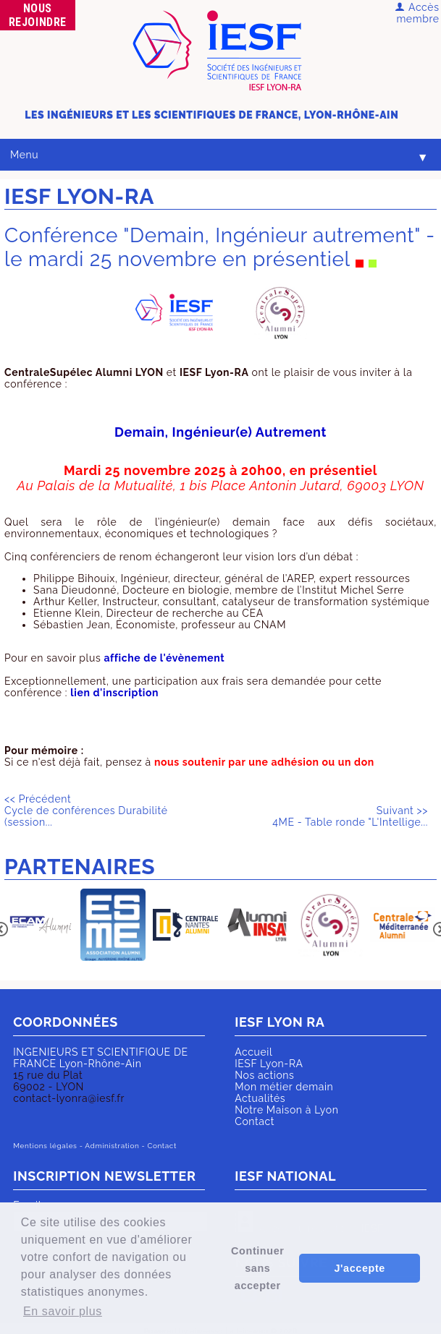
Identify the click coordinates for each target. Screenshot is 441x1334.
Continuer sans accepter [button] (257, 1268)
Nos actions (264, 1075)
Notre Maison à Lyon (286, 1110)
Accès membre (417, 13)
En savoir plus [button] (62, 1311)
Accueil (253, 1052)
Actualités (260, 1098)
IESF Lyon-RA (269, 1063)
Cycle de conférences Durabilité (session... (85, 810)
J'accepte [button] (359, 1268)
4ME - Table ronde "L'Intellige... (350, 816)
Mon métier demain (284, 1087)
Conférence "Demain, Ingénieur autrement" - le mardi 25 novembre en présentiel (219, 247)
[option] (40, 925)
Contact (254, 1121)
